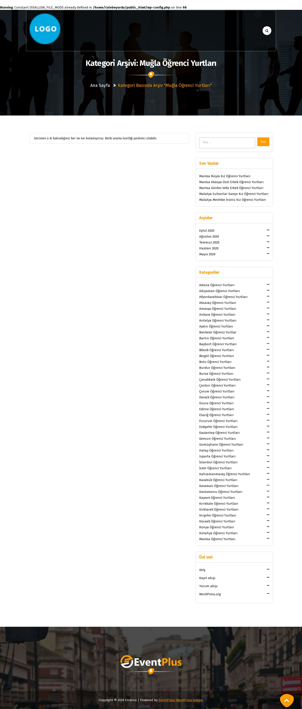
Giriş (202, 570)
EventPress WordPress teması (180, 700)
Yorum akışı (208, 586)
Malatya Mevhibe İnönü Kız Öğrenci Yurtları (232, 200)
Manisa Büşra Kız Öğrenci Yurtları (224, 176)
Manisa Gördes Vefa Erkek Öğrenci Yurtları (231, 188)
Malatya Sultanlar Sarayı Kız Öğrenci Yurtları (233, 194)
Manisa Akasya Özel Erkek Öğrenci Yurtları (231, 182)
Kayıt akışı (207, 578)
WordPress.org (210, 594)
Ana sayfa (100, 85)
